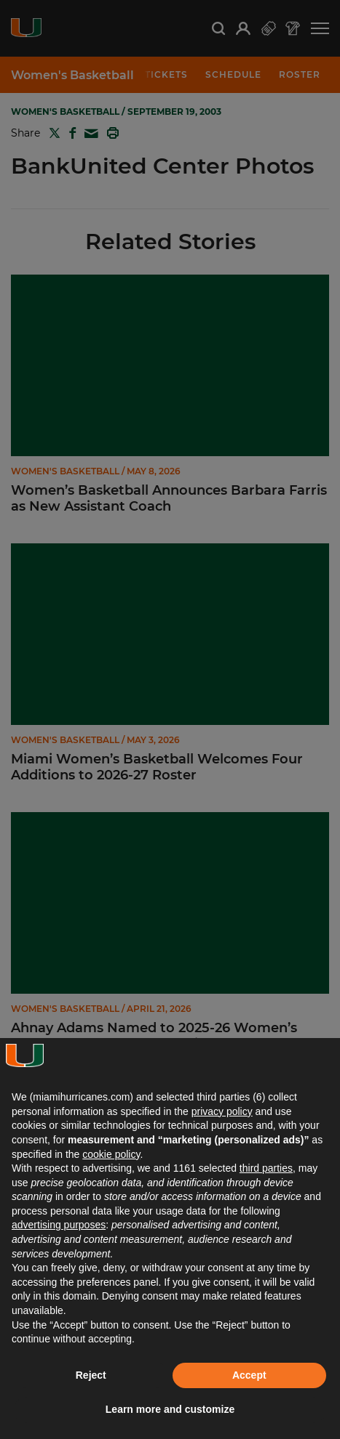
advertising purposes (59, 1225)
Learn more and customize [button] (170, 1409)
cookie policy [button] (111, 1154)
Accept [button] (249, 1375)
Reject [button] (91, 1375)
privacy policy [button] (222, 1111)
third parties (266, 1168)
